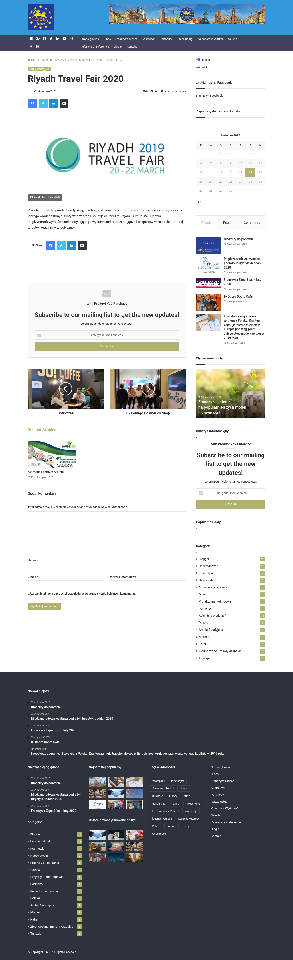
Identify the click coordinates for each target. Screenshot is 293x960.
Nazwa (33, 560)
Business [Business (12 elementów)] (157, 796)
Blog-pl (118, 46)
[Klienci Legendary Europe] (134, 804)
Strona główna (89, 39)
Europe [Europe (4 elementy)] (173, 796)
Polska (203, 622)
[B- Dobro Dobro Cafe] (208, 302)
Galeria (232, 39)
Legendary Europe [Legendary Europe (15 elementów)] (188, 818)
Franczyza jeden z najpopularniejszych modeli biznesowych (222, 407)
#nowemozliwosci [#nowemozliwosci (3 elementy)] (163, 788)
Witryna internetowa (123, 577)
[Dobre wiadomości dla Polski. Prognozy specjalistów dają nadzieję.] (116, 782)
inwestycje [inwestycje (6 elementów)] (191, 811)
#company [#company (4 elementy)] (158, 781)
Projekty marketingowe (215, 601)
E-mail (33, 577)
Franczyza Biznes (126, 39)
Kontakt (132, 46)
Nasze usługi (185, 39)
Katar (202, 644)
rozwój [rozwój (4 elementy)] (185, 826)
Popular (207, 223)
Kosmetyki (148, 39)
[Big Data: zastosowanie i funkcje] (116, 857)
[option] (230, 393)
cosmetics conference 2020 (47, 472)
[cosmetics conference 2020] (52, 454)
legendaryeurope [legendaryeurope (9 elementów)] (162, 818)
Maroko (204, 637)
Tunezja (204, 658)
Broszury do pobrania (239, 239)
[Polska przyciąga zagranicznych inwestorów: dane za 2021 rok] (134, 835)
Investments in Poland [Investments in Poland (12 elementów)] (165, 811)
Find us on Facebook (209, 95)
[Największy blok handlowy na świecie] (134, 793)
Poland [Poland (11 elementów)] (156, 826)
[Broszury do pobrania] (208, 245)
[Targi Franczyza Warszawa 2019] (116, 804)
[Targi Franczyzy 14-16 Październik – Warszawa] (97, 857)
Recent (228, 223)
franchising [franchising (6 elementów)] (158, 803)
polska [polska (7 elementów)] (171, 826)
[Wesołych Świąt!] (116, 846)
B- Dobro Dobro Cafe (238, 296)
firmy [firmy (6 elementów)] (187, 796)
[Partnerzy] (116, 793)
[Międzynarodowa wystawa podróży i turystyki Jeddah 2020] (208, 265)
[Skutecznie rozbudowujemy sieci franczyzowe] (116, 835)
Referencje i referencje (94, 46)
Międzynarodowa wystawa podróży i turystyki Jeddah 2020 (242, 263)
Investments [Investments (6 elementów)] (193, 803)
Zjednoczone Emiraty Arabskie (220, 651)
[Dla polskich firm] (97, 782)
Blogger (204, 559)
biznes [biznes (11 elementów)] (184, 788)
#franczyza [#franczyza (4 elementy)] (177, 781)
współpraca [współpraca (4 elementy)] (159, 833)
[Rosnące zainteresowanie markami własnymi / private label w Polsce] (97, 793)
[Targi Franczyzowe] (134, 857)
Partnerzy (166, 39)
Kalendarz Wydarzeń (210, 39)
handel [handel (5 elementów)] (176, 803)
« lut (198, 202)
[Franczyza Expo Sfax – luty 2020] (208, 283)
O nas (107, 39)
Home (33, 59)
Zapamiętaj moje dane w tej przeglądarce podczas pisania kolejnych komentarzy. (83, 593)
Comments (252, 223)
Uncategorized (208, 566)
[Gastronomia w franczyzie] (97, 846)
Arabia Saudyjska (81, 59)
